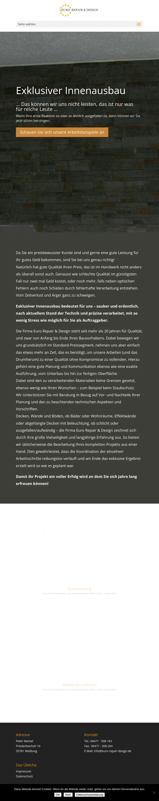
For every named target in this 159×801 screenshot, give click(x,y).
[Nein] (154, 792)
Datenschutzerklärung (89, 794)
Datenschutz (24, 776)
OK (58, 794)
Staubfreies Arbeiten (79, 681)
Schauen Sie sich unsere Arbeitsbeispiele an (62, 132)
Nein (68, 794)
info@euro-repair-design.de (112, 751)
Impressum (23, 771)
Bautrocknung (79, 585)
